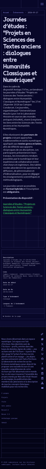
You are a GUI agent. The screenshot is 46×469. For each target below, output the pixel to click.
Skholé (4, 422)
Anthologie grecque (9, 418)
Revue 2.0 (5, 414)
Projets (4, 397)
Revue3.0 (5, 410)
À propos (5, 393)
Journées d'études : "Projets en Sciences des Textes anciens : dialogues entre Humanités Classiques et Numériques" (19, 208)
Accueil (6, 13)
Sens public (6, 406)
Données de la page (13, 316)
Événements (18, 13)
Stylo (3, 402)
